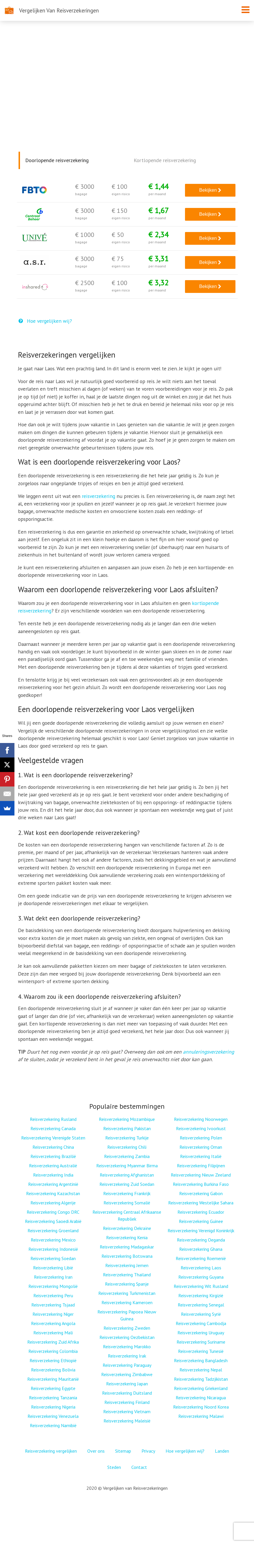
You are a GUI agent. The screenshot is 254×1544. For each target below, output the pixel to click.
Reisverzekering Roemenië (201, 1258)
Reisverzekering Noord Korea (201, 1407)
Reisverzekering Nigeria (53, 1407)
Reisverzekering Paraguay (127, 1365)
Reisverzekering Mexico (53, 1240)
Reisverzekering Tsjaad (53, 1305)
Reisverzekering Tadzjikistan (201, 1379)
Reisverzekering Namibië (53, 1425)
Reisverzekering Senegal (201, 1305)
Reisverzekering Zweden (127, 1328)
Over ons (96, 1451)
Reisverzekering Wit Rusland (201, 1286)
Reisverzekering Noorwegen (201, 1119)
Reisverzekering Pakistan (127, 1128)
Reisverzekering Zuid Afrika (53, 1342)
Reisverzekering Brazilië (53, 1156)
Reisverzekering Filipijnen (201, 1165)
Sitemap (123, 1451)
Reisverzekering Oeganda (201, 1240)
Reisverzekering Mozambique (127, 1119)
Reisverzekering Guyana (201, 1277)
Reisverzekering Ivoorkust (201, 1128)
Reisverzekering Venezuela (53, 1416)
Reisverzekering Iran (53, 1277)
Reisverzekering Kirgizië (200, 1295)
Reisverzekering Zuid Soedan (126, 1184)
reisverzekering (98, 496)
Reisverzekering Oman (200, 1147)
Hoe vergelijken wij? (45, 321)
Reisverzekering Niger (53, 1314)
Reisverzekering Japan (127, 1384)
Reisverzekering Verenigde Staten (53, 1138)
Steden (114, 1467)
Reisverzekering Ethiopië (53, 1360)
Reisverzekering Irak (127, 1356)
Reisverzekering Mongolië (53, 1286)
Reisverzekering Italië (201, 1156)
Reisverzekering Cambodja (201, 1323)
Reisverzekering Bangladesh (201, 1360)
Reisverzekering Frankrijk (126, 1193)
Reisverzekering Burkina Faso (201, 1184)
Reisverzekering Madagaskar (127, 1247)
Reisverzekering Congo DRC (53, 1212)
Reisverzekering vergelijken (51, 1451)
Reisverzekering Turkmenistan (126, 1293)
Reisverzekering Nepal (200, 1370)
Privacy (148, 1451)
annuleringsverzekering (208, 1051)
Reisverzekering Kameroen (127, 1302)
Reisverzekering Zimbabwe (127, 1374)
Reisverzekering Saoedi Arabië (53, 1221)
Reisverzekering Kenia (127, 1237)
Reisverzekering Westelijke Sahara (200, 1203)
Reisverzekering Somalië (127, 1203)
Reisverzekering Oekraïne (127, 1228)
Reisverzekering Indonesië (53, 1249)
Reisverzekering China (53, 1147)
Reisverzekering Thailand (127, 1274)
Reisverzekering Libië (53, 1268)
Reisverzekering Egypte (53, 1388)
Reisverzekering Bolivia (53, 1370)
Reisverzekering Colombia (53, 1351)
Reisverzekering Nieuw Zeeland (201, 1175)
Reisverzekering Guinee (201, 1221)
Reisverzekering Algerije (53, 1203)
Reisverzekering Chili (126, 1147)
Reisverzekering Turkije (127, 1138)
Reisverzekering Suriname (201, 1342)
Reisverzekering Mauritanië (53, 1379)
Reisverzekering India (53, 1175)
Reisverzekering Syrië (201, 1314)
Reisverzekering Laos (201, 1268)
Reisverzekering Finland (127, 1402)
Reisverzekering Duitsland (127, 1393)
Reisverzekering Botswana (127, 1256)
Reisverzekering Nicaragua (201, 1397)
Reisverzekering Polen (201, 1138)
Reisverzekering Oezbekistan (127, 1337)
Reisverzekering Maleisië (127, 1421)
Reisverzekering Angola (53, 1323)
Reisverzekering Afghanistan (127, 1175)
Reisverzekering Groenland (53, 1230)
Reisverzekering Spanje (127, 1284)
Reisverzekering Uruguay (200, 1332)
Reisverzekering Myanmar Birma (127, 1165)
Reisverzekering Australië (53, 1165)
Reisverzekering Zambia (127, 1156)
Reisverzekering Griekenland (201, 1388)
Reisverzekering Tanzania (53, 1397)
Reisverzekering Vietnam (126, 1411)
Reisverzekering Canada (53, 1128)
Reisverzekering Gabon (201, 1193)
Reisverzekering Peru (53, 1295)
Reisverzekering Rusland (53, 1119)
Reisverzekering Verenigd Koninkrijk (201, 1230)
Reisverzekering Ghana (200, 1249)
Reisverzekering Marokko (127, 1346)
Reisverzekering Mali (53, 1332)
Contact (139, 1467)
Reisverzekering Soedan (53, 1258)
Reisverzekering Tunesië (201, 1351)
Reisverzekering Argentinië (53, 1184)
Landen (222, 1451)
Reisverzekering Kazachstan (53, 1193)
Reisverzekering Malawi (201, 1416)
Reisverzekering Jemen (126, 1265)
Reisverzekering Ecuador (200, 1212)
